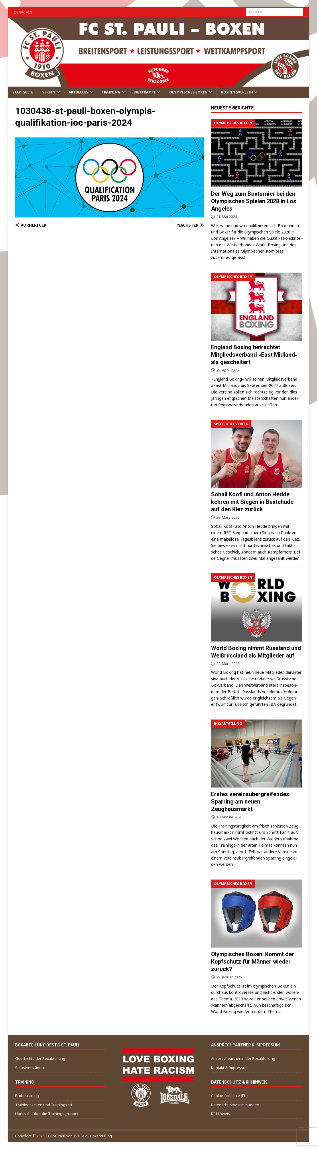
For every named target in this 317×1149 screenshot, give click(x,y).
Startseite (22, 92)
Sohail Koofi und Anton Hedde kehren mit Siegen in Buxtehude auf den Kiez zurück (252, 502)
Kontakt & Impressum (230, 1067)
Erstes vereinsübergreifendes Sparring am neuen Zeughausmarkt (250, 801)
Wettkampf (145, 92)
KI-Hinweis (220, 1113)
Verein (48, 92)
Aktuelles (78, 92)
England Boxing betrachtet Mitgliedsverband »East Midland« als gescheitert (254, 354)
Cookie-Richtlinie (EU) (229, 1095)
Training (111, 92)
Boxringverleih (237, 92)
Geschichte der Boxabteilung (40, 1058)
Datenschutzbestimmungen (235, 1104)
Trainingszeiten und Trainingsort (43, 1104)
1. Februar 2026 (229, 817)
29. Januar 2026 (229, 977)
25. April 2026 (227, 370)
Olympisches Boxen (188, 92)
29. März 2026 (227, 517)
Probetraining (27, 1095)
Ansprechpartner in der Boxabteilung (243, 1058)
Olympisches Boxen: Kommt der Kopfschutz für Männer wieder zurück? (252, 961)
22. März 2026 (227, 663)
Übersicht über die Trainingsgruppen (47, 1113)
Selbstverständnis (31, 1067)
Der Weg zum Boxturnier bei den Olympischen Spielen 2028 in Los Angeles (253, 201)
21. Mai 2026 (226, 216)
